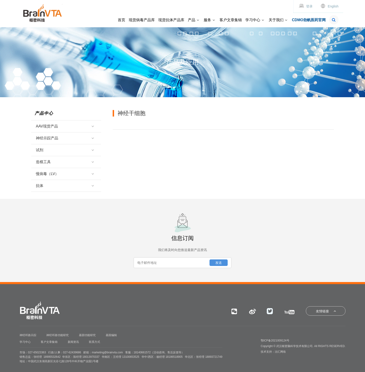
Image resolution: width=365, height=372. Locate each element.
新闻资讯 (73, 342)
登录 (309, 6)
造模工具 (64, 162)
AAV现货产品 (64, 126)
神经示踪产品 (64, 138)
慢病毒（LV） (64, 174)
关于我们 (276, 20)
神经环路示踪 (28, 335)
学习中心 (252, 20)
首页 (121, 20)
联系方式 (94, 342)
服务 (207, 20)
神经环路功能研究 (57, 335)
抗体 (64, 186)
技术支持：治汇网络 (273, 351)
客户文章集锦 (231, 20)
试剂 (64, 150)
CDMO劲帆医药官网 (309, 20)
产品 (191, 20)
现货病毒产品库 (142, 20)
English (333, 6)
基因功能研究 (87, 335)
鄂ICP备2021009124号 (275, 340)
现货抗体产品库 (171, 20)
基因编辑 (111, 335)
